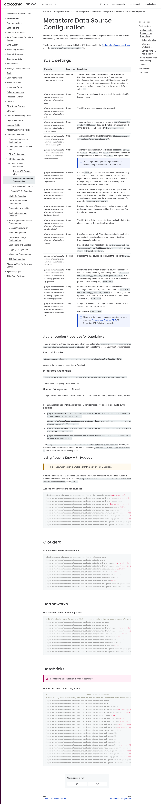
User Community (120, 4)
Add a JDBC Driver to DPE (22, 172)
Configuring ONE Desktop (20, 245)
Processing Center (15, 97)
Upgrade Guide (13, 125)
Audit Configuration (17, 233)
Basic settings (145, 26)
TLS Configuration (17, 259)
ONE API (10, 101)
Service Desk (136, 4)
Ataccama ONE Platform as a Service (19, 265)
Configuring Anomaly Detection (18, 214)
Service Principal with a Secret (149, 52)
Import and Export (14, 87)
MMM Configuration (17, 196)
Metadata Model (14, 82)
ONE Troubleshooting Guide (19, 116)
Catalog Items (13, 28)
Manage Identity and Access (19, 68)
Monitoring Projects (15, 49)
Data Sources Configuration (17, 165)
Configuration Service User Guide (20, 148)
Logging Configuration (18, 249)
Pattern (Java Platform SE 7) (104, 320)
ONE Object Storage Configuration (17, 238)
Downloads (150, 4)
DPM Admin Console (16, 106)
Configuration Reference (17, 134)
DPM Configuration (17, 154)
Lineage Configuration (18, 228)
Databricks (143, 72)
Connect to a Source (15, 33)
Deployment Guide (15, 120)
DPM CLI (11, 111)
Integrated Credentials (146, 45)
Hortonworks (144, 68)
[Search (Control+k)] (105, 4)
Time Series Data (14, 59)
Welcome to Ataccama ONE (19, 14)
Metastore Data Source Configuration (23, 179)
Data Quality (12, 45)
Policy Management (15, 92)
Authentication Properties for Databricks (146, 33)
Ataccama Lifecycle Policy (18, 130)
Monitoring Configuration (20, 254)
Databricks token (149, 40)
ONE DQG (47, 12)
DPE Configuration (17, 159)
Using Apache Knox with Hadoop (148, 59)
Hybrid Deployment (15, 271)
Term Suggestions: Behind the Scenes (20, 38)
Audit (9, 73)
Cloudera (143, 64)
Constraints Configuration (22, 186)
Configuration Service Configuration (18, 140)
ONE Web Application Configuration (18, 202)
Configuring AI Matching (19, 208)
